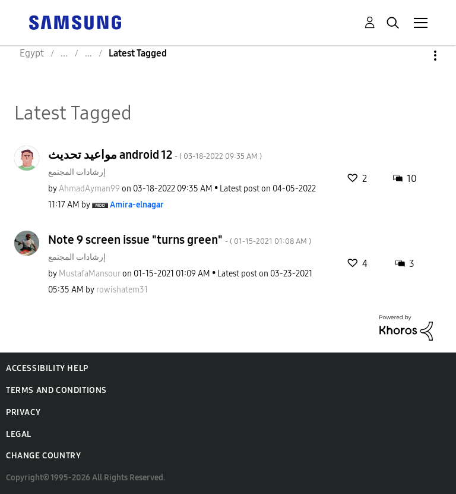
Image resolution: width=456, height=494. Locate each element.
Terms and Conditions (56, 390)
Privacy (23, 412)
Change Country (43, 456)
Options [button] (415, 55)
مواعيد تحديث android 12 (155, 154)
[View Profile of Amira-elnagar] (137, 205)
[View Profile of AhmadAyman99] (89, 189)
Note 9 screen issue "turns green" (179, 239)
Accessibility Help (47, 368)
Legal (18, 434)
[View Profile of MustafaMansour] (90, 274)
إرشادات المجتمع (77, 172)
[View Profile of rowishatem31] (122, 290)
